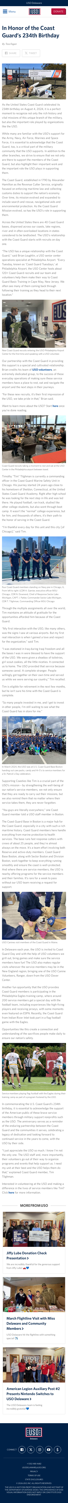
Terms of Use (34, 1475)
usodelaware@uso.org (34, 1467)
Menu (9, 11)
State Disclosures (34, 1479)
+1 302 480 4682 (34, 1464)
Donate (58, 11)
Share (11, 54)
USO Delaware (34, 3)
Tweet (30, 54)
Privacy (34, 1471)
